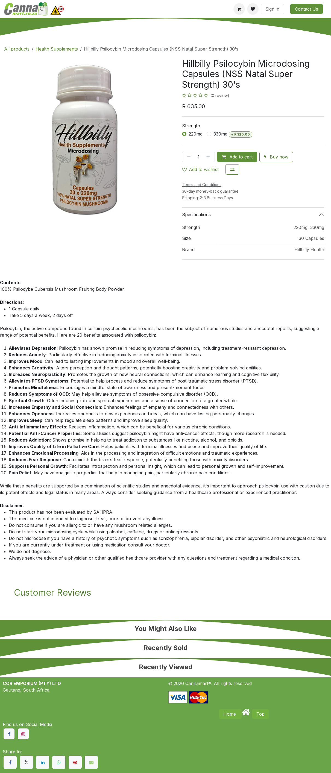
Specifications (196, 214)
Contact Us (306, 9)
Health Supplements (57, 49)
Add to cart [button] (237, 157)
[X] (26, 762)
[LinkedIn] (42, 762)
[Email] (91, 762)
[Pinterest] (75, 762)
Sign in (272, 9)
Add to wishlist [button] (200, 169)
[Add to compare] (232, 169)
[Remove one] (187, 157)
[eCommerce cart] (239, 9)
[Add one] (209, 157)
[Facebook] (10, 762)
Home (230, 714)
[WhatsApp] (58, 762)
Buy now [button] (276, 157)
